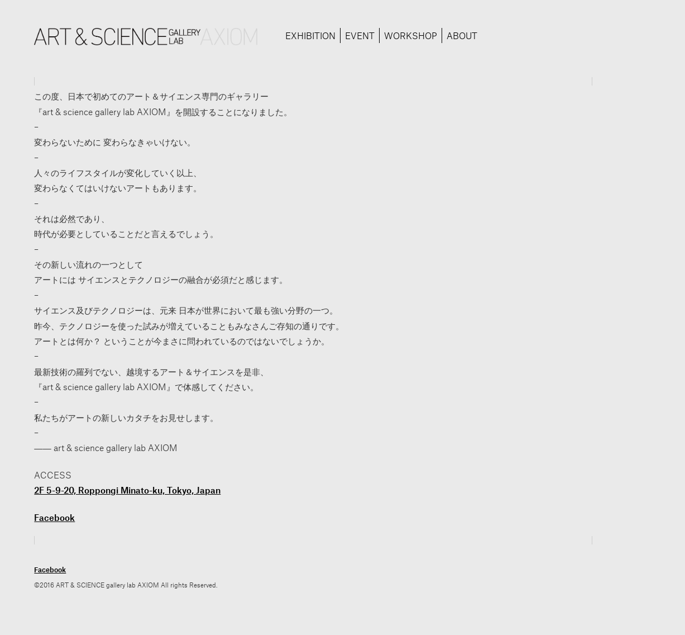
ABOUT (462, 35)
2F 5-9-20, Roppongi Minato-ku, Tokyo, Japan (127, 490)
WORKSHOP (410, 35)
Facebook (54, 517)
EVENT (360, 35)
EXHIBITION (310, 35)
